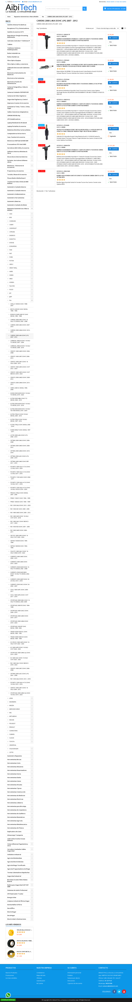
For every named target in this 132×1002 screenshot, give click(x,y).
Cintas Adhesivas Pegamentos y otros (17, 845)
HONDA (11, 282)
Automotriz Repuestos (14, 756)
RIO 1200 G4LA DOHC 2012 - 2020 (20, 505)
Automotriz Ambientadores (16, 194)
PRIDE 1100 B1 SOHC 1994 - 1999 (20, 498)
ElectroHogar (11, 912)
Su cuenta (72, 968)
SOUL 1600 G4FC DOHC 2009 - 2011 (19, 590)
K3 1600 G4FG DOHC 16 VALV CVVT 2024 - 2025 (19, 648)
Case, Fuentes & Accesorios (16, 137)
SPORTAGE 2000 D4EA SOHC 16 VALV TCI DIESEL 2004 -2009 (20, 601)
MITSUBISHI (12, 716)
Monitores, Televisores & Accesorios (15, 166)
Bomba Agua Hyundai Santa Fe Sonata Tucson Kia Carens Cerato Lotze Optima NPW (80, 176)
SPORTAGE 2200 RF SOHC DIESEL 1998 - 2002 (18, 627)
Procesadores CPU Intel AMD (16, 144)
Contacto (103, 968)
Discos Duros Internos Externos (17, 157)
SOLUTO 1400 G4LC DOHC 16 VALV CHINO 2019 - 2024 (19, 552)
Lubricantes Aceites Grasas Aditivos (16, 839)
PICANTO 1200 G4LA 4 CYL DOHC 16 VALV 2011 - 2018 (20, 483)
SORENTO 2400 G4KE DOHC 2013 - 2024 (18, 562)
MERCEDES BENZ (14, 709)
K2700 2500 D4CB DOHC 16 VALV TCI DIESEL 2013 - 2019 (20, 404)
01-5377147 (16, 2)
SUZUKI (11, 738)
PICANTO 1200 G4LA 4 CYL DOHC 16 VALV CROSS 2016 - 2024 (20, 488)
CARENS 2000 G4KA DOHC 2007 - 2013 (20, 325)
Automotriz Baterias (14, 201)
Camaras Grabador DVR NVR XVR (18, 92)
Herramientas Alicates (14, 785)
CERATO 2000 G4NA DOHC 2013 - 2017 (20, 383)
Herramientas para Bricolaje (16, 806)
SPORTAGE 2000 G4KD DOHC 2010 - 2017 (19, 616)
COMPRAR (113, 38)
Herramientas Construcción (16, 792)
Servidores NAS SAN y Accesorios (18, 148)
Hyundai (12, 286)
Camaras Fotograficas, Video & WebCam (17, 88)
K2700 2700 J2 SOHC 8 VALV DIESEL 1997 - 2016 (18, 420)
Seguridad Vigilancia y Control (17, 99)
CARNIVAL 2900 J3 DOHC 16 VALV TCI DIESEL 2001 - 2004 (20, 341)
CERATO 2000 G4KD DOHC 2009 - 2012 (20, 378)
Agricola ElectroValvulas (15, 862)
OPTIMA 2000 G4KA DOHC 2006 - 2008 (20, 441)
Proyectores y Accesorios (15, 171)
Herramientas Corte (13, 763)
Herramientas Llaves (14, 781)
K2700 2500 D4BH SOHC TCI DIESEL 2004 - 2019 (18, 399)
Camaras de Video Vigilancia (16, 96)
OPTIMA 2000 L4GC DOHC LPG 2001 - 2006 (19, 674)
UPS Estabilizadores (13, 119)
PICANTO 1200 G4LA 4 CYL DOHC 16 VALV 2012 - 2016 (20, 683)
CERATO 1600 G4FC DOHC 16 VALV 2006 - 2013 (19, 362)
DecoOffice (11, 908)
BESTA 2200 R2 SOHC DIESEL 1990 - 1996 (19, 310)
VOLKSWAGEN (13, 749)
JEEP (10, 297)
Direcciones (71, 981)
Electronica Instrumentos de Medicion (16, 73)
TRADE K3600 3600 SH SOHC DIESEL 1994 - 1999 (19, 637)
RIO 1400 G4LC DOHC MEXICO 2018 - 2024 (19, 664)
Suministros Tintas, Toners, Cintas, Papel (18, 107)
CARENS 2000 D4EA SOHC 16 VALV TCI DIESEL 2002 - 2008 (19, 320)
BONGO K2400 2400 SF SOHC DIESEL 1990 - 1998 (19, 315)
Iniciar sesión (110, 2)
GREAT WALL (13, 268)
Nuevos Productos (11, 973)
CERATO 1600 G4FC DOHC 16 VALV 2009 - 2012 (19, 688)
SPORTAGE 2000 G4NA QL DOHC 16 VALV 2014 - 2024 (20, 694)
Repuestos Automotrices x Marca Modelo (18, 209)
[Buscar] (66, 9)
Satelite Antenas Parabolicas (16, 25)
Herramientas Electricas (15, 799)
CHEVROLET (13, 228)
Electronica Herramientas (15, 78)
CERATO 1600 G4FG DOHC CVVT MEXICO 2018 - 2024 (20, 373)
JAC (10, 293)
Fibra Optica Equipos (14, 60)
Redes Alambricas (13, 57)
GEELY (11, 264)
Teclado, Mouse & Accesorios (17, 174)
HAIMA (11, 275)
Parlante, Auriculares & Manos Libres (17, 161)
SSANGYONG (13, 731)
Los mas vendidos (11, 978)
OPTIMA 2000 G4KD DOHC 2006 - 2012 (20, 446)
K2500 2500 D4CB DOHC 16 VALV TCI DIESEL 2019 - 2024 (20, 394)
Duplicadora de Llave (14, 831)
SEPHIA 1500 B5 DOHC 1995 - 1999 (19, 541)
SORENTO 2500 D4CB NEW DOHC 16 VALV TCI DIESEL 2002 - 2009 (20, 573)
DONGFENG (13, 246)
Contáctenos (41, 973)
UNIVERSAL (12, 745)
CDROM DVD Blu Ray (13, 115)
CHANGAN (12, 221)
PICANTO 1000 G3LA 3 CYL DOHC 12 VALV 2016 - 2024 (20, 467)
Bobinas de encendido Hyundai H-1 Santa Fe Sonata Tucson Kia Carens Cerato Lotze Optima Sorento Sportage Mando (80, 104)
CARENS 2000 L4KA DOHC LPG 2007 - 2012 (19, 336)
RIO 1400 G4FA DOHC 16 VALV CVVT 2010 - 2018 (19, 517)
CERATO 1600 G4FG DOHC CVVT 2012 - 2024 (20, 367)
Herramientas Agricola (14, 821)
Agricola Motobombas (14, 858)
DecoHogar (11, 915)
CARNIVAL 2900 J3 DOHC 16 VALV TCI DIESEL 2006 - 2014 (20, 346)
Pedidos (70, 975)
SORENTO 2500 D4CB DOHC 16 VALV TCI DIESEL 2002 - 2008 (19, 568)
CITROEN (12, 232)
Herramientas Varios (14, 774)
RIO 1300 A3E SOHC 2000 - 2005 (19, 509)
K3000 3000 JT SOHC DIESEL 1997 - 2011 (20, 430)
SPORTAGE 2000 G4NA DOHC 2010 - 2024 (19, 622)
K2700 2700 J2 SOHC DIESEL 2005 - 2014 (20, 425)
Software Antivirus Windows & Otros (17, 152)
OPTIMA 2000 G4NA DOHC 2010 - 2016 (20, 451)
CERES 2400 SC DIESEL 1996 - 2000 (19, 388)
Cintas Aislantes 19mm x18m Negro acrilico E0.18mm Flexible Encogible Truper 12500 (25, 940)
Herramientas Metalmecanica (17, 824)
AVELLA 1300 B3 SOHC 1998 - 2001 (19, 304)
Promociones (10, 975)
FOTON (11, 261)
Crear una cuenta (121, 2)
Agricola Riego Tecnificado (16, 865)
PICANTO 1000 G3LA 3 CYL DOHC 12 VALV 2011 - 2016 (20, 472)
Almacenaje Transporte (15, 835)
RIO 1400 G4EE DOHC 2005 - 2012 (20, 512)
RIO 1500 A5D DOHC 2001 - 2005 (20, 527)
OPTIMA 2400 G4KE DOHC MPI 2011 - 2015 (19, 462)
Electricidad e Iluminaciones (16, 919)
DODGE (11, 243)
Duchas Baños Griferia (14, 905)
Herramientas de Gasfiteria (16, 813)
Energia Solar (11, 897)
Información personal (74, 973)
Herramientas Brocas (14, 759)
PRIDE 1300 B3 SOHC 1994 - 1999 (20, 502)
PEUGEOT (12, 723)
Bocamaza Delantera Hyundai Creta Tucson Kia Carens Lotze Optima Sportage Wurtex (79, 84)
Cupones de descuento (75, 983)
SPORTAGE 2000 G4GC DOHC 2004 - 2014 (19, 611)
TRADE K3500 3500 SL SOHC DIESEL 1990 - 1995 (18, 632)
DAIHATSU (12, 239)
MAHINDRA (12, 702)
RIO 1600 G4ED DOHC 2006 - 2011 (18, 531)
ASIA (10, 214)
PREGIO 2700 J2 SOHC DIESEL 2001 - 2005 (19, 493)
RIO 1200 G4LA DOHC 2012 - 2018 (20, 679)
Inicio (8, 21)
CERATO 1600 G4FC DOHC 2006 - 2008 (20, 669)
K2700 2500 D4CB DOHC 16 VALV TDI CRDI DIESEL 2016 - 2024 (20, 409)
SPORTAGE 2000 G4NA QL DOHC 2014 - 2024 (20, 653)
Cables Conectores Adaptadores (17, 112)
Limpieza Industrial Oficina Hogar (18, 901)
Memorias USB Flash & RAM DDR (17, 141)
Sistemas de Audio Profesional (17, 890)
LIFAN (11, 698)
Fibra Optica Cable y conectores (17, 64)
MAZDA (11, 705)
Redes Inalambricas (13, 53)
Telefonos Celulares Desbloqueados (13, 49)
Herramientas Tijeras (14, 788)
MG (10, 713)
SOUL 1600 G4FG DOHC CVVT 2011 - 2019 (19, 595)
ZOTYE (11, 752)
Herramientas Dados (14, 777)
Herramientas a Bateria (15, 803)
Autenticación (41, 981)
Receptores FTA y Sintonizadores (18, 28)
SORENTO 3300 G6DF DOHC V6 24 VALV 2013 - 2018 (19, 580)
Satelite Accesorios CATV (15, 32)
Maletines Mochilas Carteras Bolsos (18, 130)
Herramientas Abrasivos (15, 767)
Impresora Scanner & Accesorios (18, 103)
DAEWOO (12, 235)
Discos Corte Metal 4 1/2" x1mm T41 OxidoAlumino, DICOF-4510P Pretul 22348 (25, 951)
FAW (10, 250)
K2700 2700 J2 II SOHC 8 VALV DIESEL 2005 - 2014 (19, 415)
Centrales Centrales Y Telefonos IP (18, 41)
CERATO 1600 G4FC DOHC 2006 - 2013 (20, 357)
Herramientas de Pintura (15, 828)
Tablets (9, 44)
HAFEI (11, 271)
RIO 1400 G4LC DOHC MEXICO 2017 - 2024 (19, 522)
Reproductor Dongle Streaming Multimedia (17, 36)
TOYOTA (11, 741)
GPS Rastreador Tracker (15, 894)
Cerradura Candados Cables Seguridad (16, 850)
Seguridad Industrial (14, 876)
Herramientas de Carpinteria (16, 810)
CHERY (11, 225)
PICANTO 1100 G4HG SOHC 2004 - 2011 (20, 478)
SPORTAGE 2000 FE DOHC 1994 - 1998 (20, 606)
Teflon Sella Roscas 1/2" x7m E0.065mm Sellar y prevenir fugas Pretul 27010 (25, 930)
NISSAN (11, 720)
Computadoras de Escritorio (16, 133)
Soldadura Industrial (14, 854)
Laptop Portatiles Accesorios (16, 126)
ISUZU (11, 289)
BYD (10, 217)
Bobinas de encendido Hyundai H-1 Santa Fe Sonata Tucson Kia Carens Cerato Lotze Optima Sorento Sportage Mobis (80, 150)
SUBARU (12, 734)
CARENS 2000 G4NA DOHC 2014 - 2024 (20, 331)
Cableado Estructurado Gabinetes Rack (18, 68)
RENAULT (12, 727)
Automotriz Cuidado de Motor (17, 205)
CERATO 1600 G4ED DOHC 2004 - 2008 (20, 352)
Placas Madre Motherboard (16, 178)
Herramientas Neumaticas (16, 817)
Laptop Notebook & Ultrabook (17, 123)
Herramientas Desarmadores (17, 770)
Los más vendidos (13, 924)
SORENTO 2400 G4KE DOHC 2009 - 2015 (18, 557)
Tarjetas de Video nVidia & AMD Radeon (17, 182)
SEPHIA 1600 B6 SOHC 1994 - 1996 (19, 547)
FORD (11, 257)
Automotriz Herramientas (15, 198)
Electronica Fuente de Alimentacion (14, 82)
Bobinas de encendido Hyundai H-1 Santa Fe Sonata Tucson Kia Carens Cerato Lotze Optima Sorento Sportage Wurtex (80, 39)
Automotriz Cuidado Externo (16, 187)
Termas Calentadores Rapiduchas (18, 872)
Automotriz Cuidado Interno (16, 190)
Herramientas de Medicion (16, 795)
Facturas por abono (74, 978)
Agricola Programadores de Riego (18, 869)
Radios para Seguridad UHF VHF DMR (18, 886)
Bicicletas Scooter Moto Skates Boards (17, 880)
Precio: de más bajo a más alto (108, 28)
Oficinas (39, 978)
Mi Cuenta (40, 983)
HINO (11, 279)
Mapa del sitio (41, 975)
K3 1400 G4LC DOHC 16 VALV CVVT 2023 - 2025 (19, 658)
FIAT (10, 253)
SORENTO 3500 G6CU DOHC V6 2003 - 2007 (19, 585)
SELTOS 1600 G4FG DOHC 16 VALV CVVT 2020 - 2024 (19, 536)
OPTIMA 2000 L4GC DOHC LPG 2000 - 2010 (19, 457)
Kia (10, 300)
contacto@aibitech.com (35, 2)
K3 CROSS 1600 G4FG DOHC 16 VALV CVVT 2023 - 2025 (19, 643)
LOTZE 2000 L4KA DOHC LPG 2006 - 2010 (19, 436)
